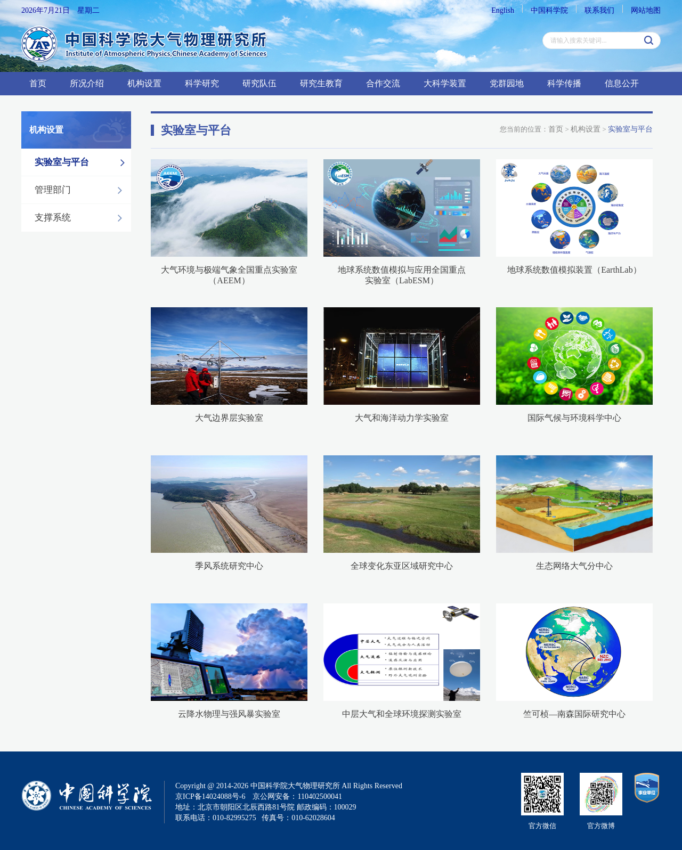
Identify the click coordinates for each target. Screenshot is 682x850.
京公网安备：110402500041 (297, 796)
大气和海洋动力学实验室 (402, 417)
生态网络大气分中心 (574, 565)
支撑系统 (81, 218)
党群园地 (507, 83)
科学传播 (564, 83)
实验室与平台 (83, 162)
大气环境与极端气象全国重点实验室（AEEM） (229, 275)
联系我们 (599, 10)
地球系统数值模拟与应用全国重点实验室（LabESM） (402, 275)
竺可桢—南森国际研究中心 (574, 713)
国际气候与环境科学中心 (574, 417)
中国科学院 (549, 10)
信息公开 (622, 83)
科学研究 (202, 83)
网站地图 (646, 10)
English (502, 10)
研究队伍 (259, 83)
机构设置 (144, 83)
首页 (37, 83)
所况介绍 (87, 83)
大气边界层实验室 (229, 417)
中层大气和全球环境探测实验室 (401, 713)
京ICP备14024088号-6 (210, 796)
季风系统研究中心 (229, 565)
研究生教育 (321, 83)
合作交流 (383, 83)
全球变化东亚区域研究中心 (402, 565)
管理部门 (81, 190)
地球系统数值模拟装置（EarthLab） (574, 269)
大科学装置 (445, 83)
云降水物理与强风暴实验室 (229, 713)
